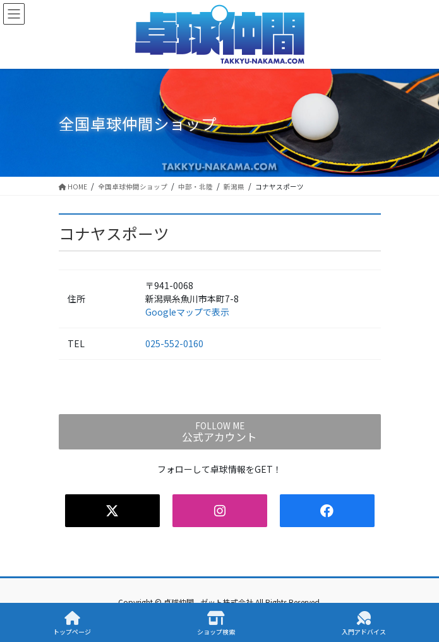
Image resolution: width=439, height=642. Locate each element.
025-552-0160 (174, 343)
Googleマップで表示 (187, 312)
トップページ (72, 623)
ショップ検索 (216, 623)
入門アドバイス (364, 623)
